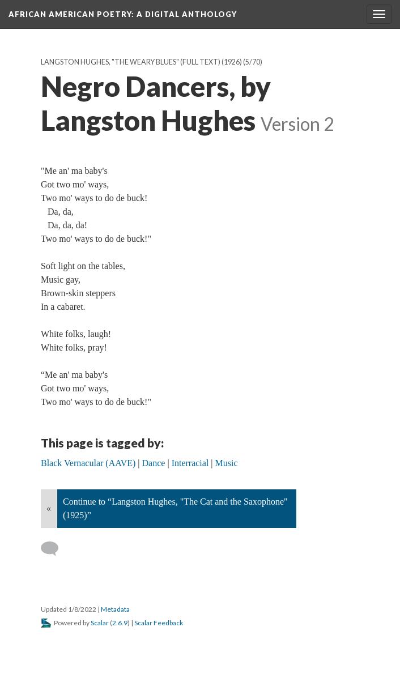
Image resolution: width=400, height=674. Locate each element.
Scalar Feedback (158, 622)
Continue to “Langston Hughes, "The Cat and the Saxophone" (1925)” (175, 508)
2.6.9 (119, 622)
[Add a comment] (55, 548)
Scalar (100, 622)
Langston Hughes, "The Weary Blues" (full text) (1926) (141, 62)
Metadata (115, 609)
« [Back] (48, 508)
